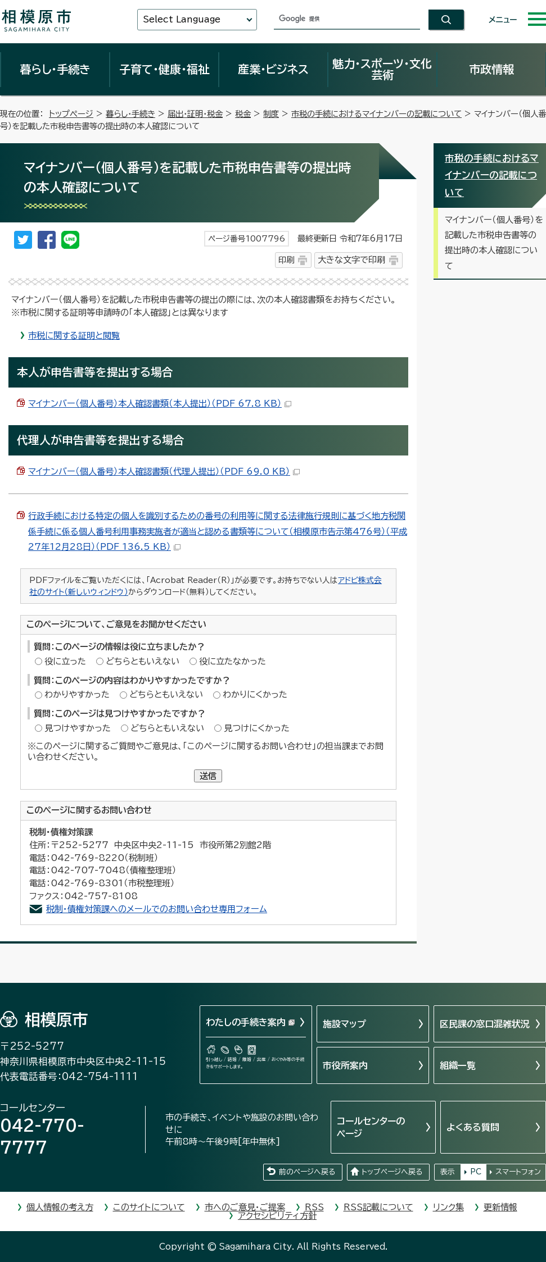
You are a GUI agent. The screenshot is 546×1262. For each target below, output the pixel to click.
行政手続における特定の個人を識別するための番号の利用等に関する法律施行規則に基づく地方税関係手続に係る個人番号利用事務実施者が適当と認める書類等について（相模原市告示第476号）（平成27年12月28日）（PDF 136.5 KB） (217, 531)
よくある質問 (472, 1127)
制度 (271, 114)
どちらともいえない (142, 661)
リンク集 (448, 1207)
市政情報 (491, 69)
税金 (243, 114)
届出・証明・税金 (195, 114)
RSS (314, 1207)
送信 (208, 776)
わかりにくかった (255, 694)
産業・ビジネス (273, 69)
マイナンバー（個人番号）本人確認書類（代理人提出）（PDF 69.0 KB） (164, 471)
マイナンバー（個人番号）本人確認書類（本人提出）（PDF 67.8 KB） (159, 403)
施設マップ (344, 1023)
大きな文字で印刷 (351, 260)
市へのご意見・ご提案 (245, 1207)
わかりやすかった (77, 694)
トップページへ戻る (392, 1172)
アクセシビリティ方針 (277, 1215)
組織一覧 (458, 1065)
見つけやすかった (77, 728)
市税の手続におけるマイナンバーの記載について (376, 114)
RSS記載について (378, 1207)
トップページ (71, 114)
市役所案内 (345, 1065)
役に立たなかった (232, 661)
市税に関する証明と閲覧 (74, 335)
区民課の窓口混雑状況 (485, 1023)
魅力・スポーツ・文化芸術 (382, 69)
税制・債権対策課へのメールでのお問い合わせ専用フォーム (156, 909)
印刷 (286, 260)
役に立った (65, 661)
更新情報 (500, 1207)
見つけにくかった (257, 728)
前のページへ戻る (307, 1172)
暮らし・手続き (55, 69)
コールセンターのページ (371, 1127)
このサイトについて (149, 1207)
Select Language (181, 19)
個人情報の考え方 (59, 1207)
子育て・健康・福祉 (164, 69)
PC (475, 1172)
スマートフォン (518, 1172)
